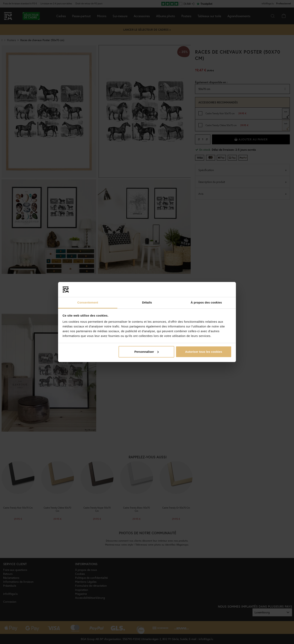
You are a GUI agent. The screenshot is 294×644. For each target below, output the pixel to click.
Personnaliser (146, 351)
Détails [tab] (147, 302)
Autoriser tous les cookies (203, 351)
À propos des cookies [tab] (206, 302)
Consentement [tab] (87, 302)
